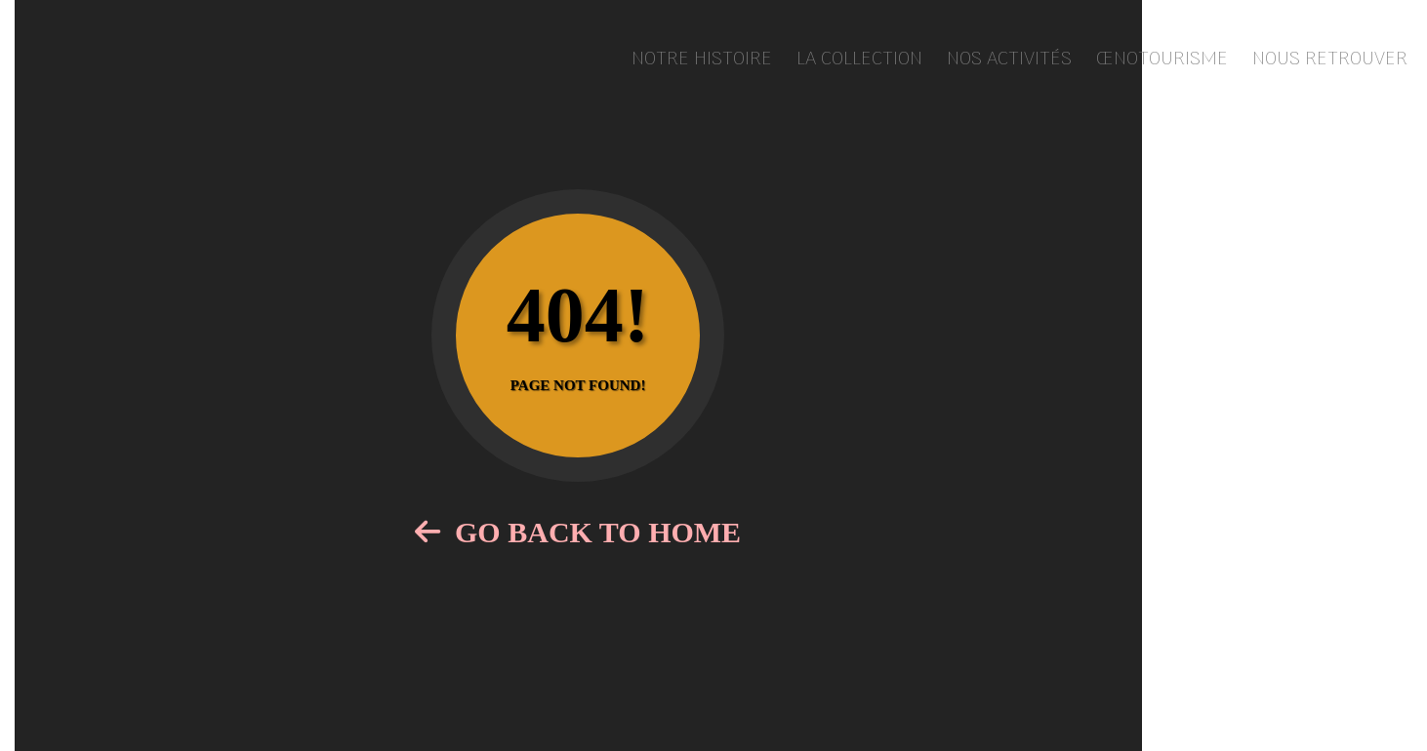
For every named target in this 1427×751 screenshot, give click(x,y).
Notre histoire (702, 59)
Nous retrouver (1329, 59)
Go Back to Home (578, 532)
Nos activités (1009, 59)
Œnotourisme (1162, 59)
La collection (859, 59)
